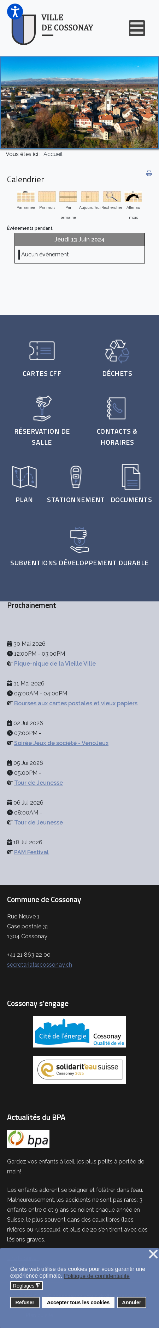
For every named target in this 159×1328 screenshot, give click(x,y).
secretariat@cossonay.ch (39, 964)
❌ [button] (153, 1254)
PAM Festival (31, 852)
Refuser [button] (25, 1302)
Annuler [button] (131, 1302)
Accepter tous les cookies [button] (78, 1302)
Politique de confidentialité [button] (97, 1276)
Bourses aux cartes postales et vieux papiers (75, 703)
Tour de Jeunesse (38, 782)
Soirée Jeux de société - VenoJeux (61, 743)
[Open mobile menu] (137, 28)
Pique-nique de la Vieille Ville (55, 663)
